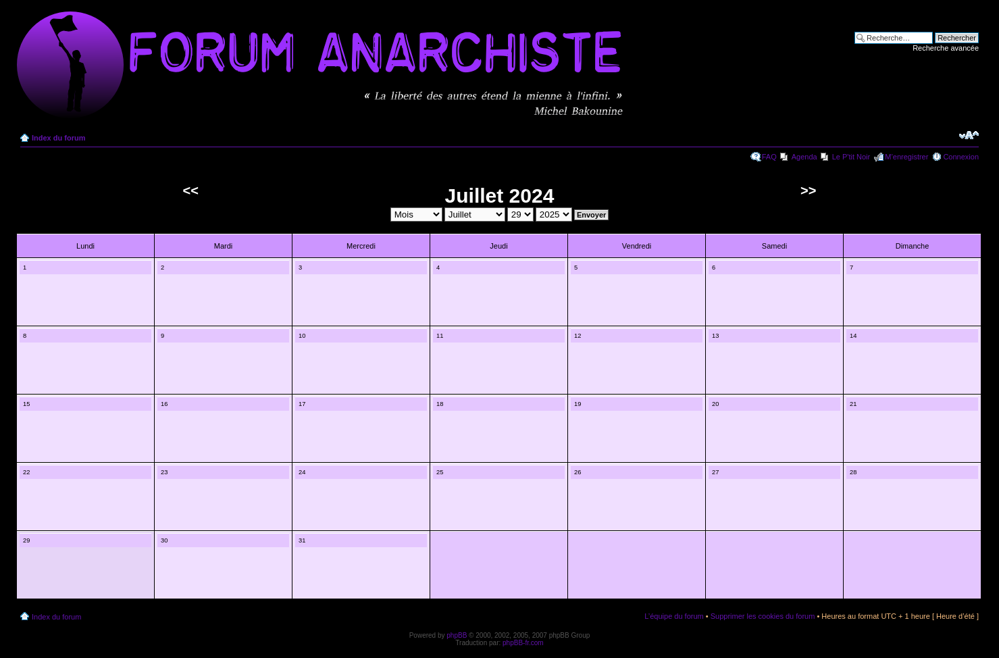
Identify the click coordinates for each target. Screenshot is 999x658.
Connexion (961, 157)
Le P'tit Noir (851, 157)
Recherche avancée (946, 48)
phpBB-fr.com (523, 643)
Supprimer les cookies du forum (763, 616)
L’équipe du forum (673, 616)
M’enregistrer (906, 157)
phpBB (456, 635)
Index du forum (58, 138)
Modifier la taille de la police (969, 135)
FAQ (769, 157)
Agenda (804, 157)
